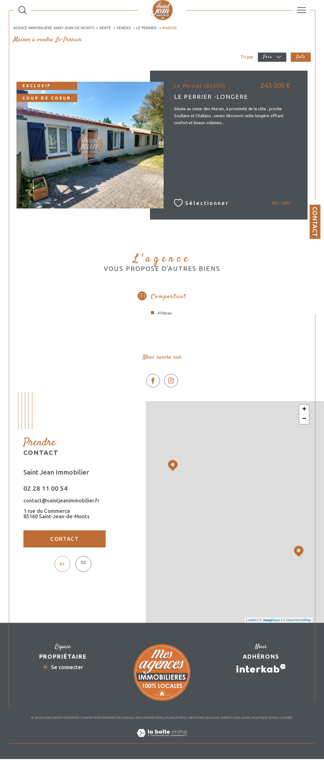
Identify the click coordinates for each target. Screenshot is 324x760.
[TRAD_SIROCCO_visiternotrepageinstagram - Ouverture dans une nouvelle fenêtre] (171, 381)
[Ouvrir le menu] (301, 10)
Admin (226, 718)
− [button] (304, 420)
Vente (105, 28)
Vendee (124, 28)
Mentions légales (203, 718)
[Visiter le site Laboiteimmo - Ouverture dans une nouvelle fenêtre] (161, 740)
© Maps (269, 621)
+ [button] (304, 410)
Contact (315, 222)
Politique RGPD (264, 718)
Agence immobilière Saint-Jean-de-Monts (54, 28)
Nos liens (241, 718)
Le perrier (147, 28)
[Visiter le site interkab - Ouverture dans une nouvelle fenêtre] (261, 669)
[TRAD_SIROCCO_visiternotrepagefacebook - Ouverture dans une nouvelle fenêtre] (153, 381)
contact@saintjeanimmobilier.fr (61, 501)
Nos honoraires (149, 718)
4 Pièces (164, 313)
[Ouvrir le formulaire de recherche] (22, 10)
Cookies (286, 718)
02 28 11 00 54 (45, 489)
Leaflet (251, 621)
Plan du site (175, 718)
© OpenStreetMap (297, 621)
